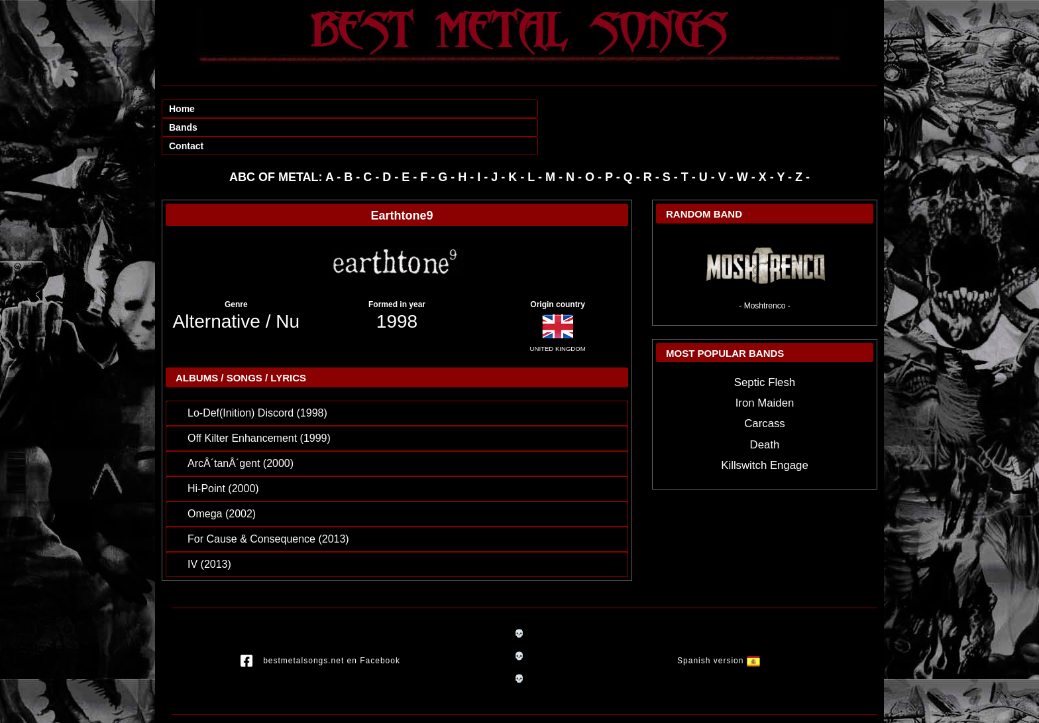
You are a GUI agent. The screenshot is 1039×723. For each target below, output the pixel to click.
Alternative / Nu (236, 284)
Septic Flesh (764, 345)
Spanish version (718, 624)
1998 (396, 284)
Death (765, 407)
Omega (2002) (222, 476)
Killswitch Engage (764, 428)
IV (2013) (209, 527)
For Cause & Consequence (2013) (268, 501)
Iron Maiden (765, 366)
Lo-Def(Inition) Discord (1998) (257, 375)
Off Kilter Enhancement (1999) (259, 401)
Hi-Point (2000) (223, 451)
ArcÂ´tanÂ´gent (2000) (241, 426)
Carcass (764, 386)
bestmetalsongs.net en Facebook (320, 624)
